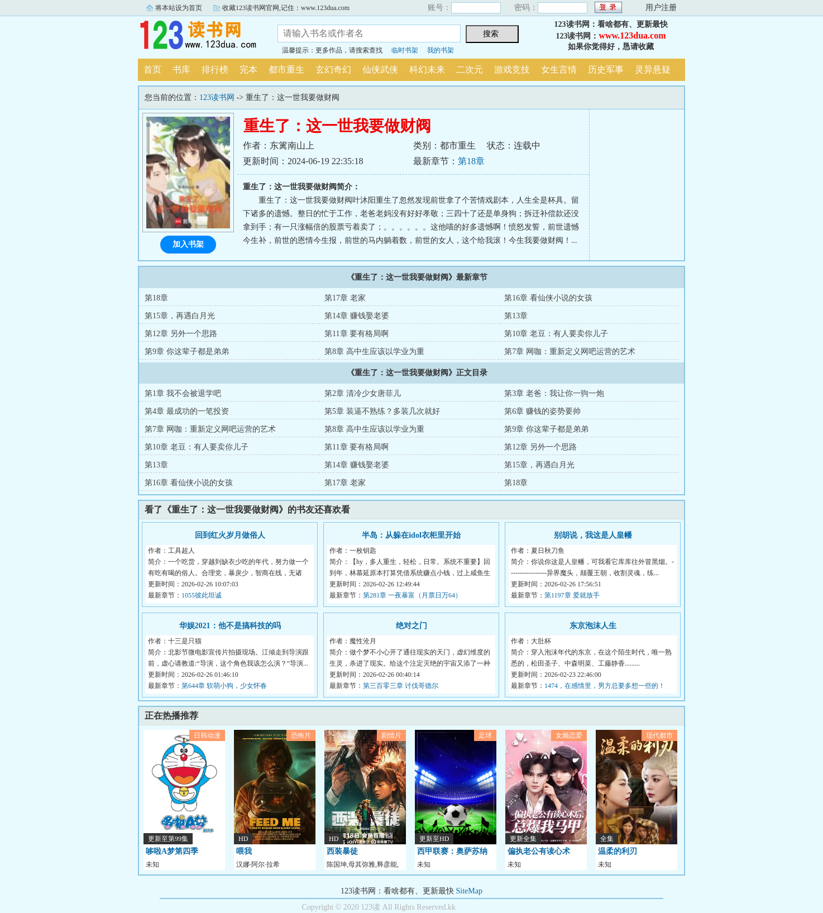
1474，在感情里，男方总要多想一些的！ (604, 686)
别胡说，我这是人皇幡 (593, 535)
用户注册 (661, 7)
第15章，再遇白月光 (180, 316)
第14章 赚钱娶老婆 (356, 316)
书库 (181, 69)
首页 (152, 69)
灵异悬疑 (653, 69)
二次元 (469, 69)
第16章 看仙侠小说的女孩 (548, 298)
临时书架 (404, 50)
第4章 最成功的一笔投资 (187, 411)
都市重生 (286, 69)
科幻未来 (427, 69)
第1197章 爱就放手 (572, 595)
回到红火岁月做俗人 (230, 535)
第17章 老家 (345, 298)
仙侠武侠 (380, 69)
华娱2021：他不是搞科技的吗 (230, 626)
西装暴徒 (342, 851)
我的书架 (440, 50)
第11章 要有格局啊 (356, 333)
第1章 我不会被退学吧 (183, 393)
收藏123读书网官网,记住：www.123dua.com (286, 8)
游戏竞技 (512, 69)
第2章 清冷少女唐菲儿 (362, 393)
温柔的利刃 (617, 851)
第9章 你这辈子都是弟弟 (187, 351)
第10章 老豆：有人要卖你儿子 (556, 333)
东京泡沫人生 (593, 626)
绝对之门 (411, 626)
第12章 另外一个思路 (181, 333)
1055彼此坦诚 (201, 595)
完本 (248, 69)
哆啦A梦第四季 (172, 851)
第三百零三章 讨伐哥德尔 (400, 686)
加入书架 (188, 244)
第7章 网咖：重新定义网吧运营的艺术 (569, 351)
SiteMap (469, 891)
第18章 (471, 161)
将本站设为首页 (178, 8)
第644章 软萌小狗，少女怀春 (224, 686)
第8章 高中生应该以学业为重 (374, 351)
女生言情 (559, 69)
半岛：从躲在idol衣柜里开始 (411, 535)
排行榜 (215, 69)
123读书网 (199, 35)
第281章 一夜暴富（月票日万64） (412, 595)
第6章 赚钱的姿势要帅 (542, 411)
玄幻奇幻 (333, 69)
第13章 (516, 316)
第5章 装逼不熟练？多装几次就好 (382, 411)
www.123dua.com (632, 35)
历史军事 (606, 69)
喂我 (244, 851)
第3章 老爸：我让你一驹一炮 (554, 393)
